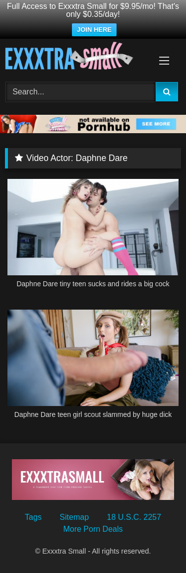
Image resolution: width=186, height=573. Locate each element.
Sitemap (74, 517)
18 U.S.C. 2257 (134, 517)
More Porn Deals (93, 529)
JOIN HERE (94, 29)
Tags (33, 517)
